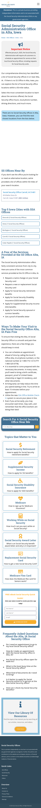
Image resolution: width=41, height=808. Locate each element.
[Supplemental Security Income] (20, 462)
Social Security (6, 773)
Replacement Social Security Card (20, 559)
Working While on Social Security (20, 521)
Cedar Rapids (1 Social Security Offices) (16, 243)
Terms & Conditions (7, 796)
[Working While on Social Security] (20, 516)
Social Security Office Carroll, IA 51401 (19, 192)
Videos (4, 778)
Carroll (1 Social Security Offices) (13, 237)
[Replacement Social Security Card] (20, 553)
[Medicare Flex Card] (20, 571)
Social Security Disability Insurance (20, 486)
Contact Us (5, 791)
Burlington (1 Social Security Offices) (15, 230)
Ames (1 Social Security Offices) (13, 224)
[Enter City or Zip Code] (18, 427)
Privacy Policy (5, 794)
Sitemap (4, 799)
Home (3, 38)
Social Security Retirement (20, 449)
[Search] (37, 426)
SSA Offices (10, 38)
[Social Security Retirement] (20, 445)
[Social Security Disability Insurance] (20, 480)
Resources (4, 775)
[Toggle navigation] (38, 4)
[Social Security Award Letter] (20, 536)
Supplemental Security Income (20, 468)
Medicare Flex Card (20, 575)
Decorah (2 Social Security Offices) (14, 217)
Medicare (20, 502)
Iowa (17, 38)
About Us (4, 788)
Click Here (20, 729)
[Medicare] (20, 498)
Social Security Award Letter (20, 540)
